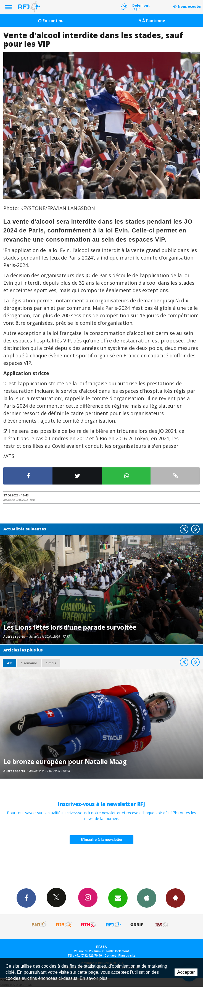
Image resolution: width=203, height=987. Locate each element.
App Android (175, 897)
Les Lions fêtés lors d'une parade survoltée (69, 627)
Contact (110, 955)
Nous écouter (190, 6)
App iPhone (146, 897)
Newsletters (118, 897)
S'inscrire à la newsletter (102, 839)
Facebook (26, 897)
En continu (51, 20)
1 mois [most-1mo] (51, 663)
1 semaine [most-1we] (29, 663)
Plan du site (126, 955)
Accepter (186, 972)
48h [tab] (9, 663)
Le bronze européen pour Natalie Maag (64, 761)
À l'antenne (152, 20)
